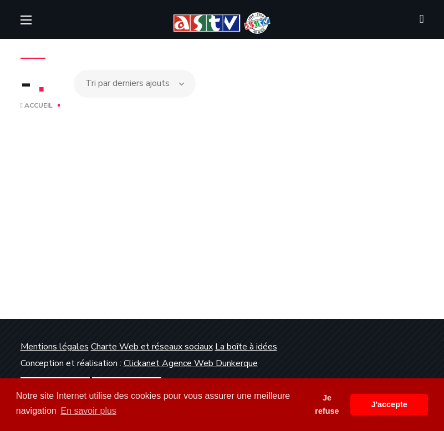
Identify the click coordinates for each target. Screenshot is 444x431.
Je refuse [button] (327, 404)
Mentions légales (55, 347)
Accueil (37, 105)
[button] (422, 19)
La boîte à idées (246, 347)
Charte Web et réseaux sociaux (152, 347)
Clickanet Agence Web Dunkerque (191, 363)
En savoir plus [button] (88, 410)
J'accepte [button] (389, 404)
